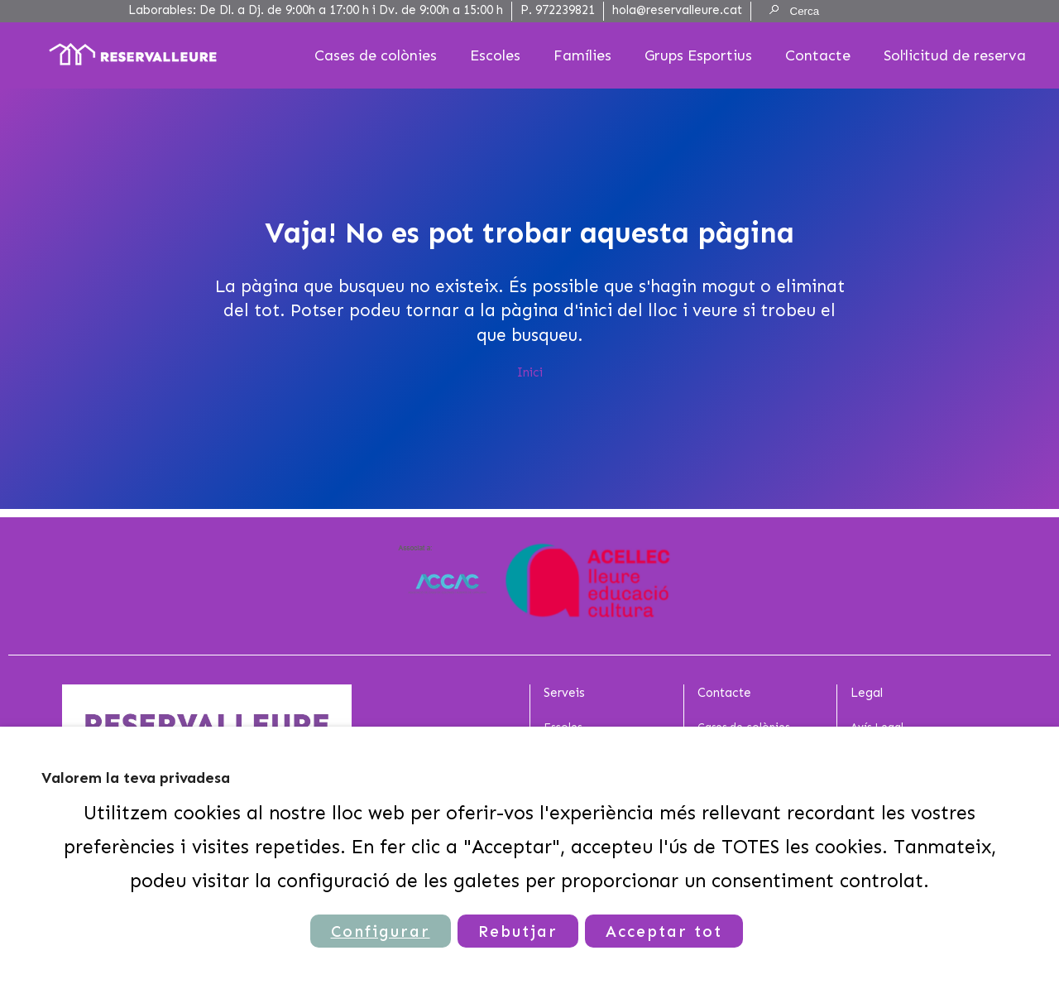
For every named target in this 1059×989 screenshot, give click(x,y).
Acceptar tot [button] (664, 931)
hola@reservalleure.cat (677, 9)
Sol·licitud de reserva (955, 55)
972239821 (565, 9)
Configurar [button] (380, 931)
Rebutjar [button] (518, 931)
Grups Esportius (698, 55)
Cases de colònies (375, 55)
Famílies (582, 55)
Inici (530, 372)
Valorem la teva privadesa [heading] (135, 778)
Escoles (495, 55)
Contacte (818, 55)
